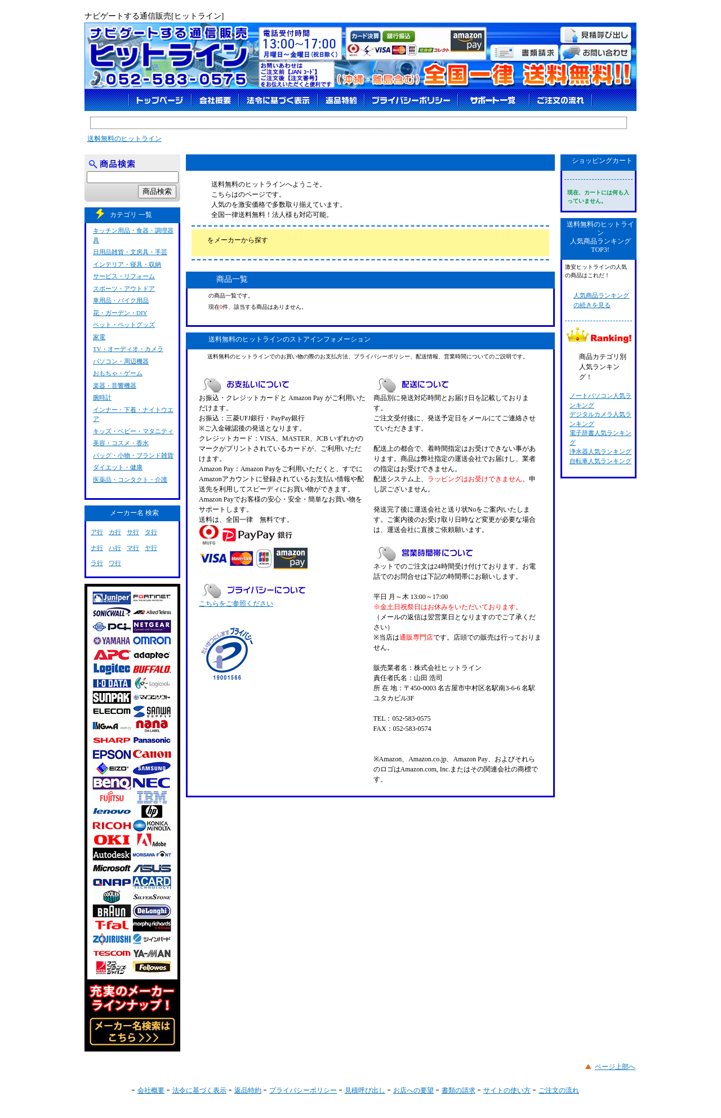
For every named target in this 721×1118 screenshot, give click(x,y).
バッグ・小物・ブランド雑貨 (133, 455)
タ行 (151, 532)
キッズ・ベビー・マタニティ (133, 431)
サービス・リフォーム (124, 276)
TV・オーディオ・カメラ (128, 348)
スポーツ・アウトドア (124, 288)
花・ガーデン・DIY (120, 312)
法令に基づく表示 (199, 1090)
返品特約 (247, 1090)
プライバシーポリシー (303, 1090)
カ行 (115, 532)
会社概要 (150, 1090)
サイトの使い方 (507, 1090)
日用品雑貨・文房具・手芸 (130, 252)
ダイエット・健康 (118, 467)
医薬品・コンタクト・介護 (130, 479)
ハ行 (115, 547)
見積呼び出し (365, 1090)
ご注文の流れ (558, 1090)
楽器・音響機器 (114, 385)
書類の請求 (458, 1090)
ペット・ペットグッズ (124, 324)
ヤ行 (151, 547)
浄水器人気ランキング (600, 451)
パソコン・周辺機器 (121, 361)
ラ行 (97, 563)
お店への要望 (413, 1090)
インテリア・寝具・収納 (127, 264)
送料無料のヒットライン (124, 139)
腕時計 (102, 397)
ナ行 (97, 547)
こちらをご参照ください (236, 603)
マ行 (133, 547)
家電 (99, 337)
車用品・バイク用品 (121, 300)
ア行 (97, 532)
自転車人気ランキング (600, 461)
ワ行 (115, 563)
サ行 (133, 532)
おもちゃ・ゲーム (118, 373)
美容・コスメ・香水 (121, 443)
